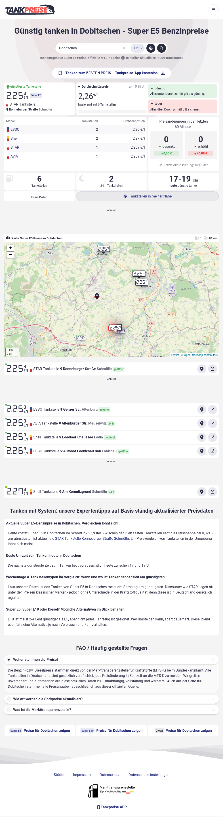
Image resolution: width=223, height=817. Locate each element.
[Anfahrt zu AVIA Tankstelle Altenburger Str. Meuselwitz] (201, 423)
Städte (59, 775)
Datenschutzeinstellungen (148, 775)
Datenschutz (110, 775)
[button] (97, 298)
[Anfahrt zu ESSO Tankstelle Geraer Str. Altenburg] (201, 409)
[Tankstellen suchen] (161, 48)
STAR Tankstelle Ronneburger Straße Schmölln (92, 538)
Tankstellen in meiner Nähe (148, 196)
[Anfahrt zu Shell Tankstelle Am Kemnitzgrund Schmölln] (201, 491)
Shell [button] (14, 138)
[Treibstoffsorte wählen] (138, 48)
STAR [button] (15, 147)
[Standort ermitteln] (150, 48)
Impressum (82, 775)
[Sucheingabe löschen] (124, 48)
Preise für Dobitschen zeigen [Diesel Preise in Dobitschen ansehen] (183, 730)
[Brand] (30, 10)
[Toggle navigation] (213, 9)
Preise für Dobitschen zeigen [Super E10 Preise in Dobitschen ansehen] (111, 730)
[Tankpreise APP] (111, 807)
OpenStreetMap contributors (201, 355)
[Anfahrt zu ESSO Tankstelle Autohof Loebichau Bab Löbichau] (201, 451)
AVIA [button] (14, 156)
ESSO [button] (15, 129)
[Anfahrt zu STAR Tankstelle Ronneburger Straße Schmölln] (201, 368)
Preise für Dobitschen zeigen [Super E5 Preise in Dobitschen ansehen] (39, 730)
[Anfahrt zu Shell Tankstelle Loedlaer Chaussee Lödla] (201, 437)
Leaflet (175, 355)
